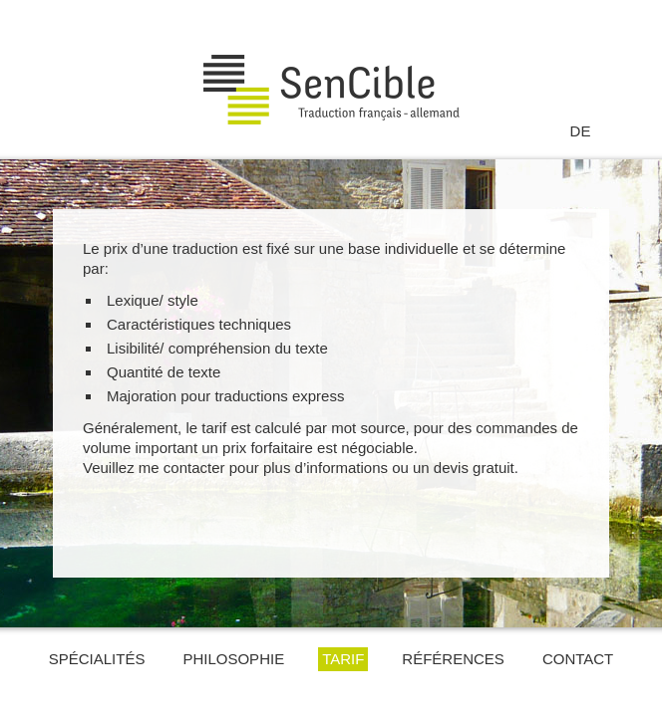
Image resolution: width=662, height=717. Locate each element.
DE (580, 130)
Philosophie (233, 658)
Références (453, 658)
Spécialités (97, 658)
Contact (577, 658)
